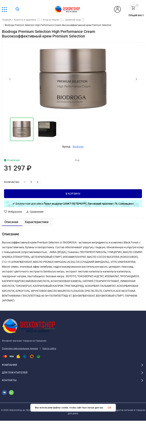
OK (109, 407)
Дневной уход (72, 20)
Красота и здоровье (25, 20)
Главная (6, 20)
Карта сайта (49, 348)
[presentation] (10, 79)
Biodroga (78, 146)
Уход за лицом (51, 20)
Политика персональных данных (20, 348)
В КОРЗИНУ (73, 193)
